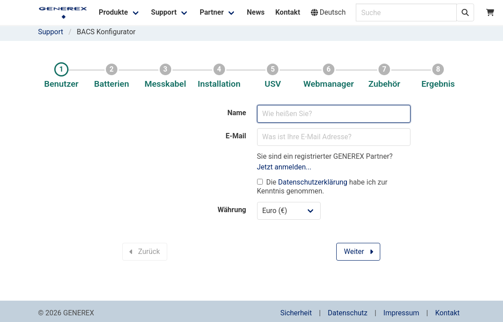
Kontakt (447, 313)
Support (50, 32)
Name (236, 113)
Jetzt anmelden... (284, 167)
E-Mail (235, 136)
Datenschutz (347, 313)
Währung (231, 209)
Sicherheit (296, 313)
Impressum (401, 313)
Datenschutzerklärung (312, 182)
